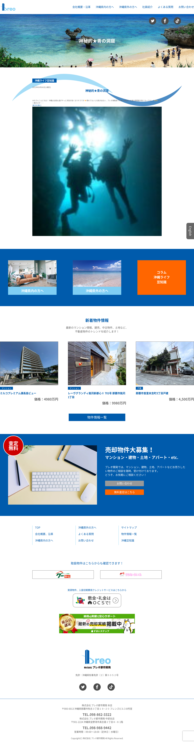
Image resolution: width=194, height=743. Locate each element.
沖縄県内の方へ (32, 290)
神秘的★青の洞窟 (97, 90)
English (190, 231)
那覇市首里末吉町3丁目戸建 (152, 393)
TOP (37, 527)
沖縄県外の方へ (97, 290)
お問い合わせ (186, 7)
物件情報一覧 (97, 417)
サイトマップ (129, 527)
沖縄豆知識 (127, 540)
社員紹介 (147, 7)
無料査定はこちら (124, 492)
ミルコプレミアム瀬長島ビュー (18, 393)
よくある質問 (165, 7)
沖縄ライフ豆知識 (44, 80)
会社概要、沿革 (44, 534)
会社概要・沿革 (81, 7)
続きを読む (37, 105)
